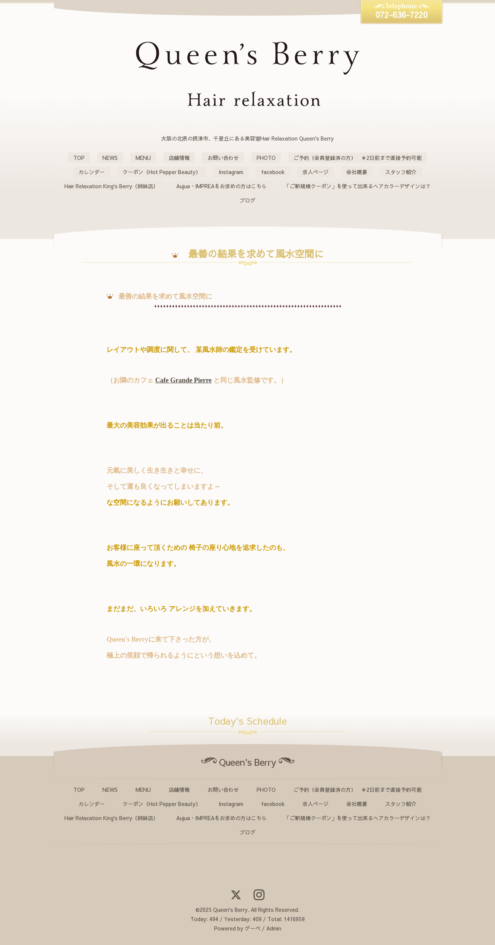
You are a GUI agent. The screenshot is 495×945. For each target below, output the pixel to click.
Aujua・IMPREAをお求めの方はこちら (221, 186)
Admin (273, 928)
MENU (143, 157)
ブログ (248, 200)
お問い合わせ (223, 157)
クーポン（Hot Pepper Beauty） (162, 172)
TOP (79, 157)
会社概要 (356, 172)
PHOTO (266, 157)
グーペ (252, 928)
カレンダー (92, 172)
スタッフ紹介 (400, 172)
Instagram (231, 172)
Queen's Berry (230, 909)
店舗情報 (179, 157)
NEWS (110, 157)
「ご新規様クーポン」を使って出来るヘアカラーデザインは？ (358, 186)
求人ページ (315, 172)
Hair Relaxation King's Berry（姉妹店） (111, 186)
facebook (273, 172)
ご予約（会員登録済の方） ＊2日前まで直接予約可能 (357, 157)
